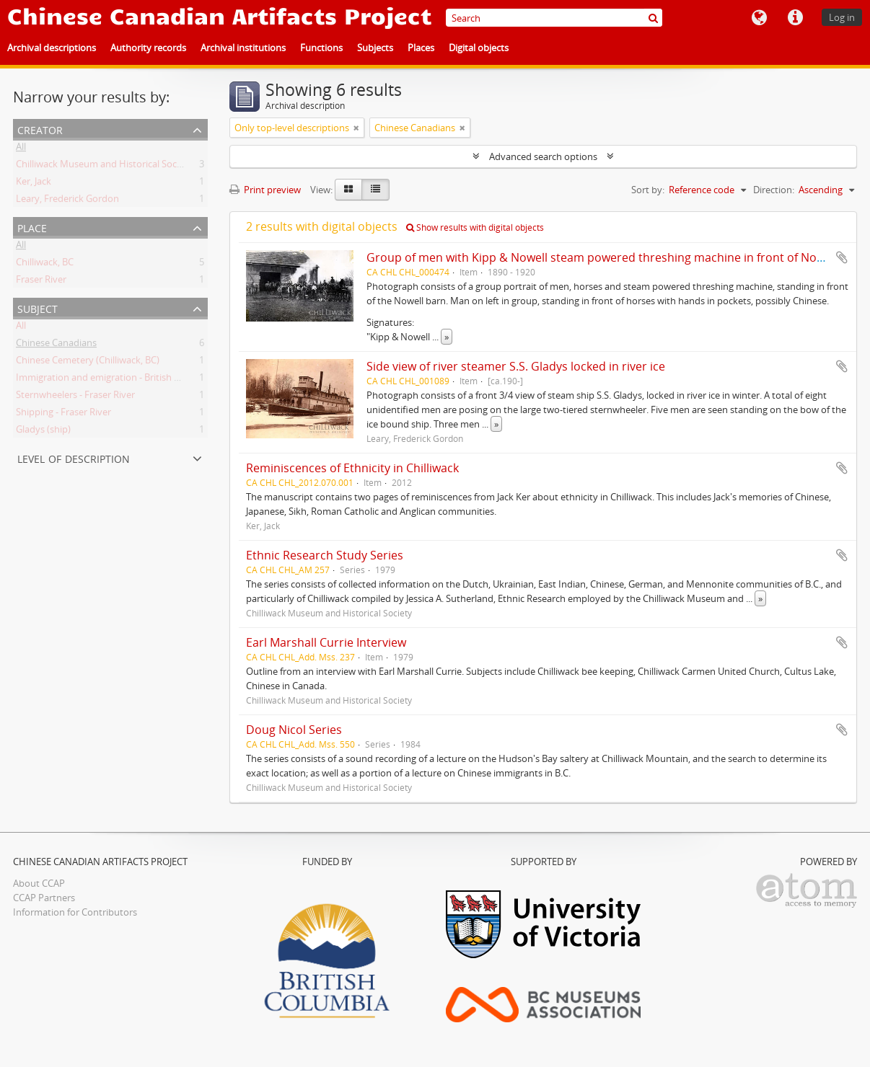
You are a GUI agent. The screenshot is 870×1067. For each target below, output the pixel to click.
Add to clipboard (842, 257)
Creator (40, 128)
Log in (842, 17)
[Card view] (348, 189)
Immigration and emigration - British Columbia (115, 379)
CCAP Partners (44, 897)
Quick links (795, 18)
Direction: (773, 189)
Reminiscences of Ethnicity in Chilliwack (352, 468)
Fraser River (41, 281)
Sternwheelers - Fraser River (75, 397)
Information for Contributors (75, 912)
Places (421, 47)
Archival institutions (243, 47)
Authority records (148, 47)
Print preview (265, 189)
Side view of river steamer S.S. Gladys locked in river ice (515, 366)
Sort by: (647, 189)
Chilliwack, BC (45, 264)
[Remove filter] (356, 127)
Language (759, 18)
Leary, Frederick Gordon (67, 201)
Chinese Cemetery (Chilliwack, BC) (87, 362)
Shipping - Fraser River (63, 414)
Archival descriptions (51, 47)
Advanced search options (543, 156)
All (21, 149)
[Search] (554, 18)
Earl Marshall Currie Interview (326, 642)
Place (32, 226)
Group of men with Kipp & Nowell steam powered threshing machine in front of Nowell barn (616, 257)
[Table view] (375, 189)
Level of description (73, 457)
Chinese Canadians (56, 345)
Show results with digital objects (475, 227)
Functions (321, 47)
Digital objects (479, 47)
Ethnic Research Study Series (324, 555)
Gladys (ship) (43, 431)
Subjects (375, 47)
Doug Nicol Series (294, 730)
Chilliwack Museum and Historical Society (104, 166)
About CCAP (39, 883)
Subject (37, 307)
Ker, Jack (33, 183)
